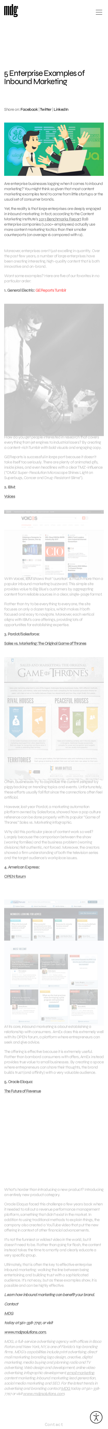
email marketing (80, 1377)
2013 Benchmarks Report (59, 219)
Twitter (46, 109)
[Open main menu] (99, 14)
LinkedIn (61, 109)
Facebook (29, 109)
